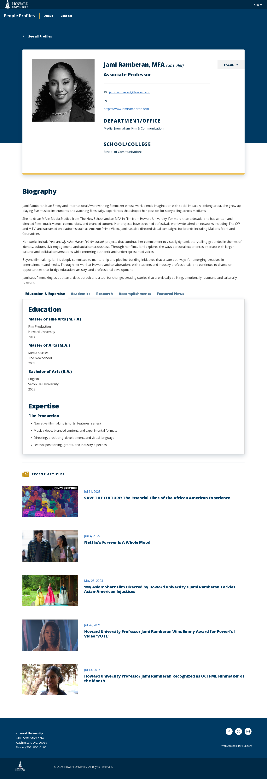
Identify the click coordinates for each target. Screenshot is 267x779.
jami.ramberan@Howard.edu (129, 92)
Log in (258, 4)
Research (104, 293)
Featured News (170, 293)
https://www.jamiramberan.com (126, 109)
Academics (80, 293)
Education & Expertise (45, 293)
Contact (66, 16)
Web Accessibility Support (236, 745)
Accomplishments (135, 293)
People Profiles (19, 15)
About (48, 16)
